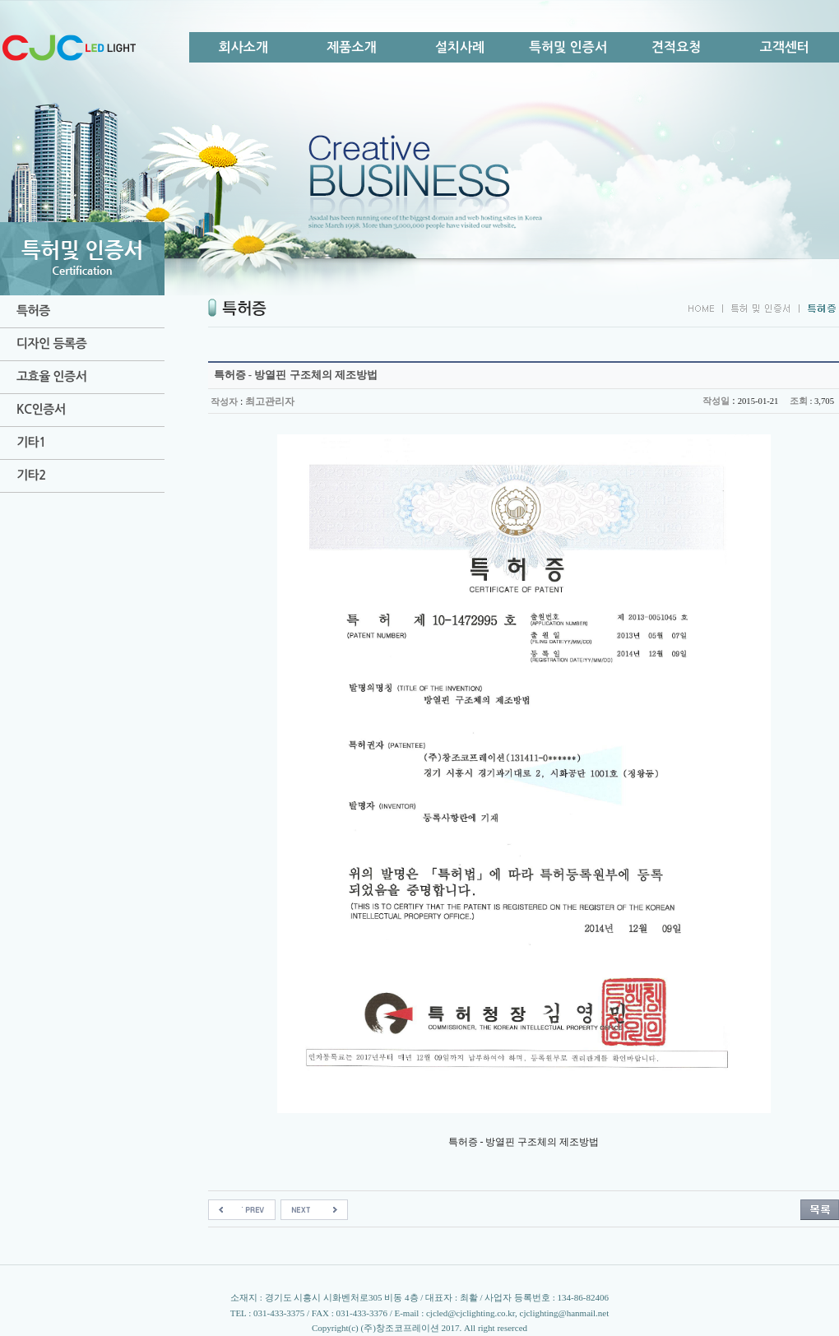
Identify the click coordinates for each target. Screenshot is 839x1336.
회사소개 (243, 47)
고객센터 (784, 47)
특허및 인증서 (568, 47)
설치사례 (459, 47)
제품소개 (351, 47)
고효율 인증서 (51, 376)
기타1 (31, 442)
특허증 (33, 310)
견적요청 (676, 47)
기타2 (31, 475)
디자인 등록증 (51, 343)
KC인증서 (41, 409)
